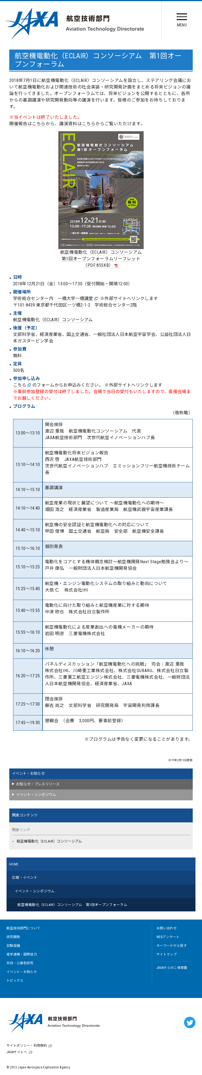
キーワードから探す (171, 946)
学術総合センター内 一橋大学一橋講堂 (55, 298)
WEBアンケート (168, 937)
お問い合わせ (166, 928)
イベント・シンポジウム (36, 795)
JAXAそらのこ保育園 (171, 968)
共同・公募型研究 (20, 963)
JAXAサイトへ (17, 1052)
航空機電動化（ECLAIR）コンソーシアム (53, 319)
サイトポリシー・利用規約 (27, 1046)
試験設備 (13, 946)
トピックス (15, 980)
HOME (13, 864)
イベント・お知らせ (28, 773)
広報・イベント (24, 877)
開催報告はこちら (27, 123)
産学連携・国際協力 (22, 954)
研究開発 (13, 937)
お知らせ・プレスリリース (37, 784)
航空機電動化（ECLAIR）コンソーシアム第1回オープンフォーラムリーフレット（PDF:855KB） (101, 259)
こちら (22, 385)
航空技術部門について (23, 928)
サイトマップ (166, 954)
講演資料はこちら (77, 123)
